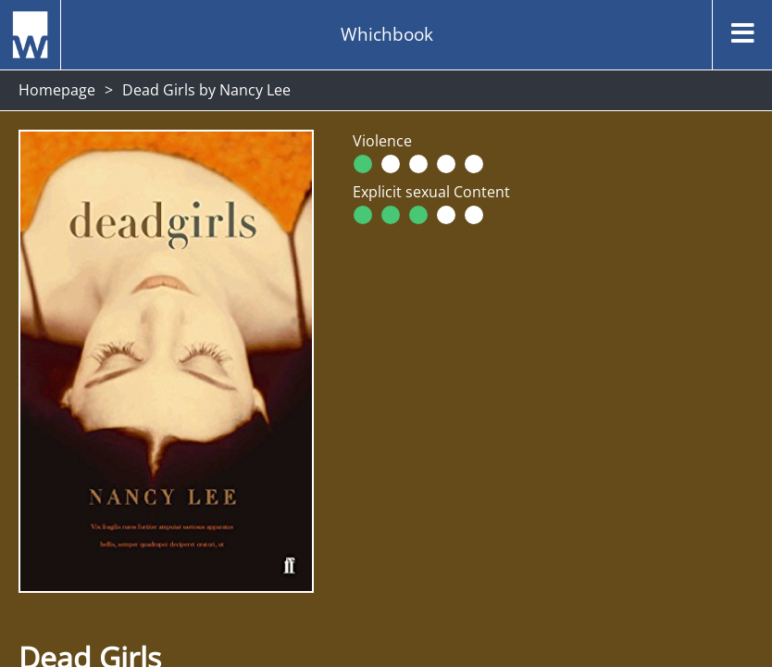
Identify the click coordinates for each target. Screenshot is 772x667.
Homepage (57, 90)
